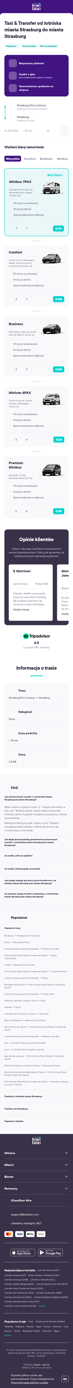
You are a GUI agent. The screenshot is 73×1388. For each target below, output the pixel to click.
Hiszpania (19, 1326)
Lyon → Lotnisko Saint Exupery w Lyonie (24, 1049)
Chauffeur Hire (21, 1200)
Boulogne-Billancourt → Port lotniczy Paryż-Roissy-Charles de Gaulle (34, 986)
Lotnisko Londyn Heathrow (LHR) (20, 1305)
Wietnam (57, 1326)
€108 (58, 299)
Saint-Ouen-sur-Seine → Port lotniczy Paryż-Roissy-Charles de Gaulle (35, 1028)
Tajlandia (8, 1326)
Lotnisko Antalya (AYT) (15, 1275)
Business (46, 158)
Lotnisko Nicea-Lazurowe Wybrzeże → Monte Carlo (29, 994)
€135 (58, 228)
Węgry (57, 1330)
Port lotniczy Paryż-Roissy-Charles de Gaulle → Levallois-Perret (35, 971)
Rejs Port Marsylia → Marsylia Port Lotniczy (25, 1020)
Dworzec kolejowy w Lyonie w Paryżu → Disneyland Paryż (32, 1065)
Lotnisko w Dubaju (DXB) (16, 1279)
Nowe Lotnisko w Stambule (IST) (43, 1275)
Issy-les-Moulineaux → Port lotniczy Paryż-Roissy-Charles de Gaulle (34, 1057)
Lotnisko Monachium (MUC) (18, 1297)
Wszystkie (13, 158)
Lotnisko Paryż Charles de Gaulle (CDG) (23, 1288)
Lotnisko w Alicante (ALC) (42, 1279)
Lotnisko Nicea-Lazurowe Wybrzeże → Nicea (26, 978)
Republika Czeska (31, 1330)
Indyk (30, 1321)
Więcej (41, 1305)
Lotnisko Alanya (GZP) (48, 1270)
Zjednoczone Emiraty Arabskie (50, 1321)
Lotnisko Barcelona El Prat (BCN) (52, 1284)
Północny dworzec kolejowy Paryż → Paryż (25, 1000)
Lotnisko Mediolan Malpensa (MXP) (51, 1297)
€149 (58, 511)
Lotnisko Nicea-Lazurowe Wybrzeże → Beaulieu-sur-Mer (31, 1036)
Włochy (30, 1326)
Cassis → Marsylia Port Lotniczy (19, 964)
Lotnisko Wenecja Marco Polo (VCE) (21, 1301)
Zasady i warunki (42, 1364)
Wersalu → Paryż (12, 1007)
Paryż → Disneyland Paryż (16, 942)
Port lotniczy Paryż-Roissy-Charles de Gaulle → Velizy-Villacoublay (30, 957)
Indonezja (46, 1330)
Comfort (30, 158)
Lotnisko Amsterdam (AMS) (49, 1292)
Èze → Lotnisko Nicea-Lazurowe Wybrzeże (25, 1043)
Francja (46, 1326)
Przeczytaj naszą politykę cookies (29, 1382)
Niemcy (8, 1330)
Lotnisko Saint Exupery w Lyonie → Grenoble (26, 1013)
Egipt (38, 1326)
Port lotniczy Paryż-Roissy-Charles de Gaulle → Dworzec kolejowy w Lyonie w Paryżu (36, 1083)
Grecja (17, 1330)
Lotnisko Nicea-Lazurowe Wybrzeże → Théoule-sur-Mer (31, 948)
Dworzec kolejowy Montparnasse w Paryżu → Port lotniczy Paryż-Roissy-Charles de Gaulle (35, 1073)
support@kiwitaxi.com (21, 1214)
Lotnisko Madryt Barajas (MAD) (19, 1284)
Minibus (62, 158)
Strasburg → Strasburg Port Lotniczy (22, 935)
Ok (65, 1379)
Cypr (66, 1326)
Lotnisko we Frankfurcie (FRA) (18, 1292)
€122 (59, 439)
